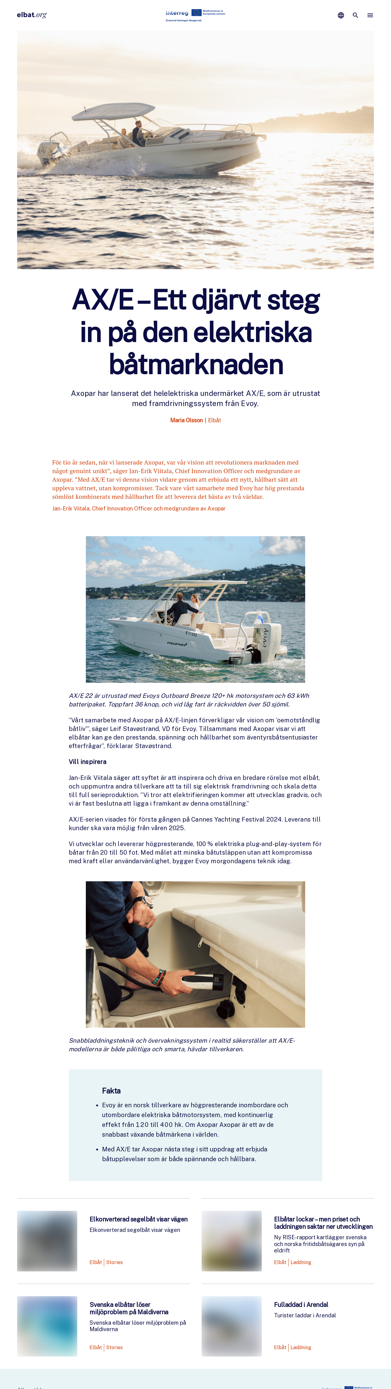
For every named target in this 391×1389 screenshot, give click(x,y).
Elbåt (214, 420)
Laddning (301, 1262)
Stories (114, 1262)
